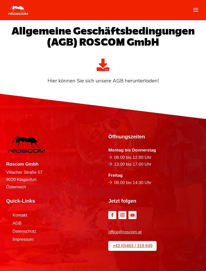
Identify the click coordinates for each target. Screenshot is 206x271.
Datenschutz (25, 232)
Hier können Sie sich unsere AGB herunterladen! (103, 81)
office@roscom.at (125, 232)
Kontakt (20, 216)
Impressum (23, 240)
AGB (17, 224)
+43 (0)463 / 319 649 (132, 245)
